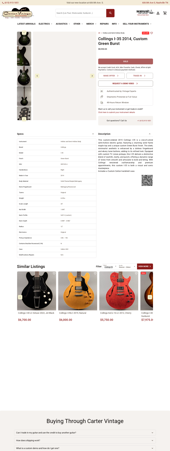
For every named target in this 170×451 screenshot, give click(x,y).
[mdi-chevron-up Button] (24, 32)
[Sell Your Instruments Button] (137, 24)
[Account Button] (158, 13)
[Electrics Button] (46, 24)
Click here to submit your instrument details (116, 112)
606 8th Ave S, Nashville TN (155, 2)
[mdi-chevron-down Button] (24, 119)
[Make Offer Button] (111, 76)
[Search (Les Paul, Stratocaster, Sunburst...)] (81, 13)
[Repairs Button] (104, 24)
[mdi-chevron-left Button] (20, 297)
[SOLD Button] (125, 61)
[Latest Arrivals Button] (26, 24)
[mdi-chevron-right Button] (150, 297)
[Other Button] (78, 24)
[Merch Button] (91, 24)
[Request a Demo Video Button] (125, 83)
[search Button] (110, 13)
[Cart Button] (165, 13)
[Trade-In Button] (140, 76)
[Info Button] (116, 24)
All (99, 33)
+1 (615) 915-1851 (144, 121)
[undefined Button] (145, 266)
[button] (56, 134)
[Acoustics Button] (63, 24)
